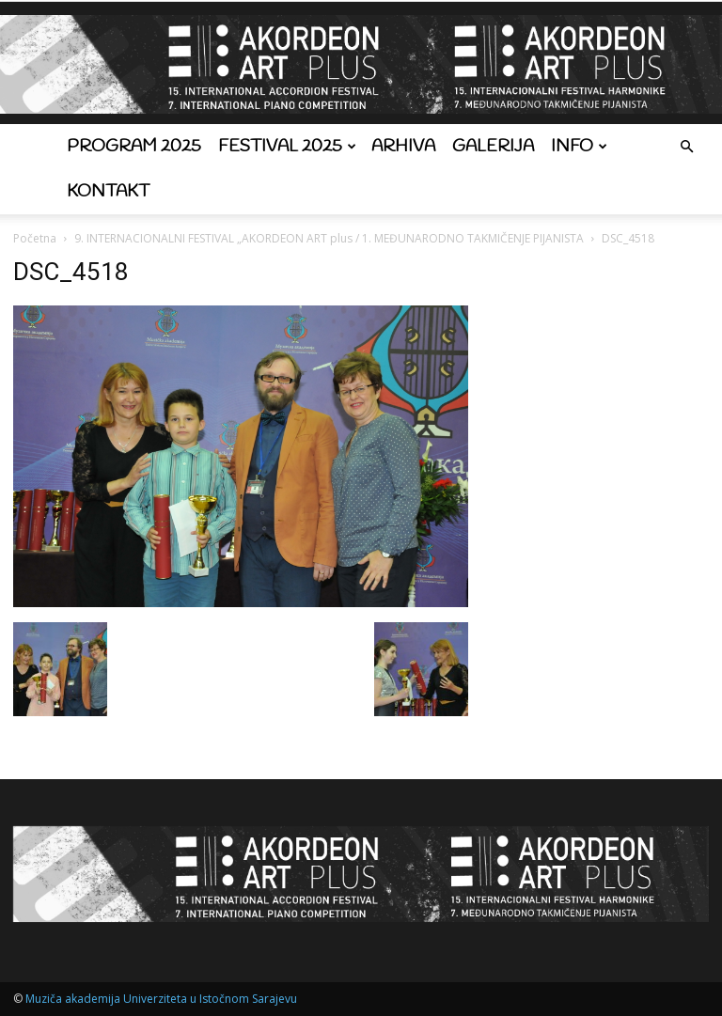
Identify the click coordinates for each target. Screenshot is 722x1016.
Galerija (493, 146)
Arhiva (403, 146)
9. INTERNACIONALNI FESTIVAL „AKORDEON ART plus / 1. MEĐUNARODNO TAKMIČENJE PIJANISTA (329, 238)
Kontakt (108, 191)
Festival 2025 (287, 146)
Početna (34, 238)
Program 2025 (134, 146)
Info (579, 146)
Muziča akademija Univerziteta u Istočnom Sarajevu (161, 999)
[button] (686, 147)
